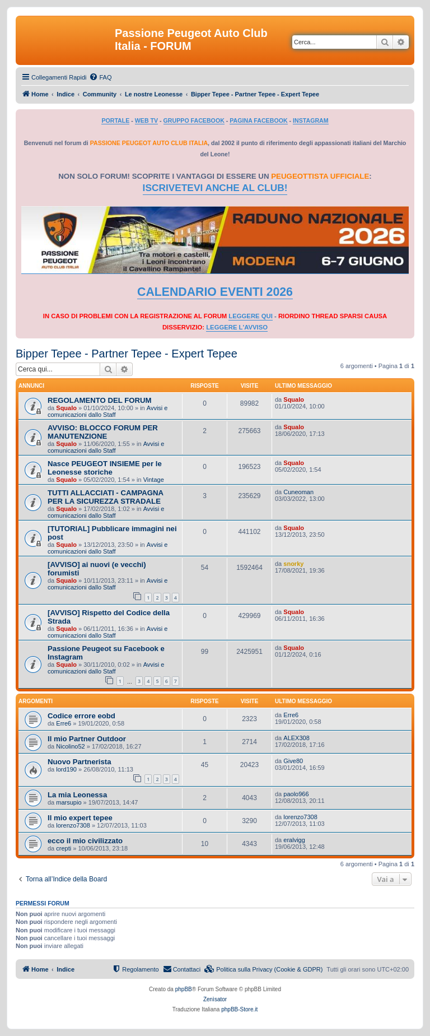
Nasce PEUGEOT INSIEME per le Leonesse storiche (105, 467)
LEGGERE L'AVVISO (237, 327)
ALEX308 (296, 738)
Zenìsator (215, 999)
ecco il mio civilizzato (85, 841)
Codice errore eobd (81, 716)
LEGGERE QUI (250, 316)
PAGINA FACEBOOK (258, 120)
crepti (63, 848)
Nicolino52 (70, 746)
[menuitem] (100, 77)
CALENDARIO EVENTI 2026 (215, 292)
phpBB (183, 989)
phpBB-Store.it (239, 1009)
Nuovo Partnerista (79, 762)
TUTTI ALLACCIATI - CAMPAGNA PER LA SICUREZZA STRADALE (105, 497)
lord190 (66, 769)
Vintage (153, 479)
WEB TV (146, 120)
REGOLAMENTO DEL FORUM (100, 400)
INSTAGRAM (311, 120)
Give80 (293, 761)
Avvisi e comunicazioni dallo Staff (107, 411)
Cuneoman (298, 492)
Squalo (66, 408)
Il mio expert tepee (80, 818)
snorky (293, 563)
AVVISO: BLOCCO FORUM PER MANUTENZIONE (103, 432)
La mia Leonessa (77, 795)
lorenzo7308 (73, 825)
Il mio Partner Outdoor (87, 739)
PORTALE (115, 120)
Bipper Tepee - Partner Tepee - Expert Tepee (126, 353)
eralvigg (294, 840)
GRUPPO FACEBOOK (194, 120)
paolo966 (296, 794)
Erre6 (63, 723)
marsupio (68, 802)
